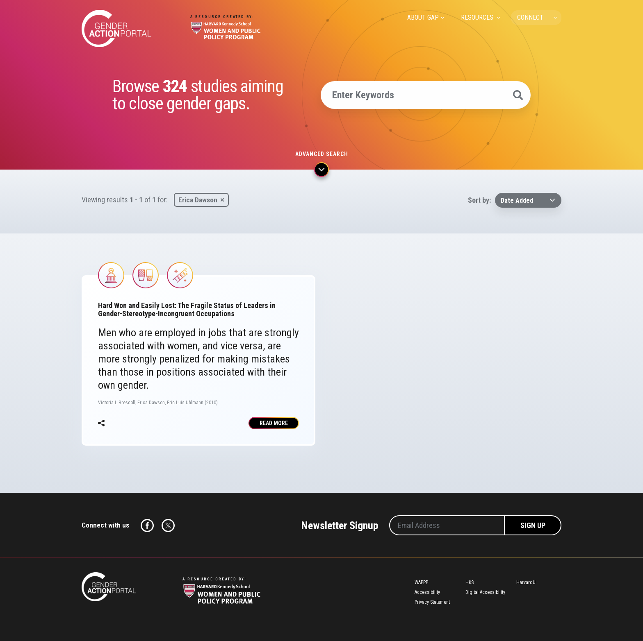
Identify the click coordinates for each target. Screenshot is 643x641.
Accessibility (427, 592)
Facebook (147, 525)
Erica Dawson (197, 200)
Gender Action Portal (116, 28)
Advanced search (321, 154)
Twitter (168, 525)
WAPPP (421, 582)
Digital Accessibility (485, 592)
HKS (469, 582)
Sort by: (479, 200)
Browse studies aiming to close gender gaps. (197, 95)
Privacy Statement (432, 602)
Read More (274, 423)
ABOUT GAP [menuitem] (423, 17)
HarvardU (526, 582)
